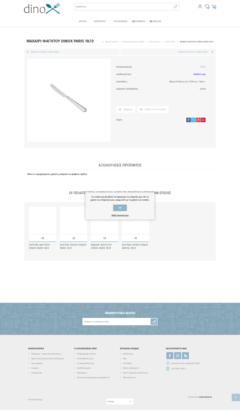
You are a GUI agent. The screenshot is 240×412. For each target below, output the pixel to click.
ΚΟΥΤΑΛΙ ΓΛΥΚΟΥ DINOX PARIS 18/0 (73, 249)
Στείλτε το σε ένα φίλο (155, 111)
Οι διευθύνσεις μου (85, 361)
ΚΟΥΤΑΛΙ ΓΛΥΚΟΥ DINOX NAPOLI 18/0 (135, 249)
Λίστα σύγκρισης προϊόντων (135, 375)
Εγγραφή (154, 324)
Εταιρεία (35, 370)
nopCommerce (205, 399)
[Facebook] (169, 357)
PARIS (203, 69)
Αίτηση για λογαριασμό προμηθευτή (93, 379)
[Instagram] (177, 357)
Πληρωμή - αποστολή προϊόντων (46, 356)
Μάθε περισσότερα (120, 215)
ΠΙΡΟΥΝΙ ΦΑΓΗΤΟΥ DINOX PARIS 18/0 (39, 249)
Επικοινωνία (36, 375)
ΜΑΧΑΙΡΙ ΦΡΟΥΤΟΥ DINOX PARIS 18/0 (101, 249)
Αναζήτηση (175, 7)
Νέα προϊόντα (129, 379)
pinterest (198, 122)
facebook (188, 122)
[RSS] (185, 357)
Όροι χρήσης (37, 365)
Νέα (125, 361)
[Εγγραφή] (117, 324)
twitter (193, 122)
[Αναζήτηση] (123, 7)
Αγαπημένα (82, 375)
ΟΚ (120, 208)
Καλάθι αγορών (212, 7)
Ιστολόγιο (127, 365)
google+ (203, 122)
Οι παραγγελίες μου (85, 365)
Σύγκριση (127, 111)
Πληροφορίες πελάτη (86, 356)
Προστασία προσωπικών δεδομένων (47, 361)
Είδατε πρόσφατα (131, 370)
